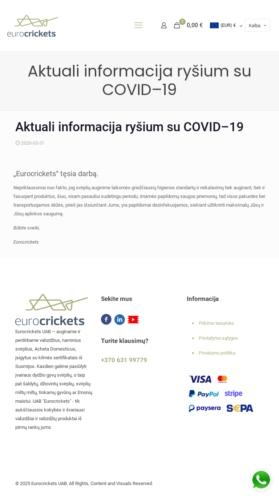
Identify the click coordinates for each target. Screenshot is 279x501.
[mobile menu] (138, 25)
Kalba (258, 25)
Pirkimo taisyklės (216, 323)
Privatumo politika (217, 353)
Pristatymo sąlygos (218, 338)
